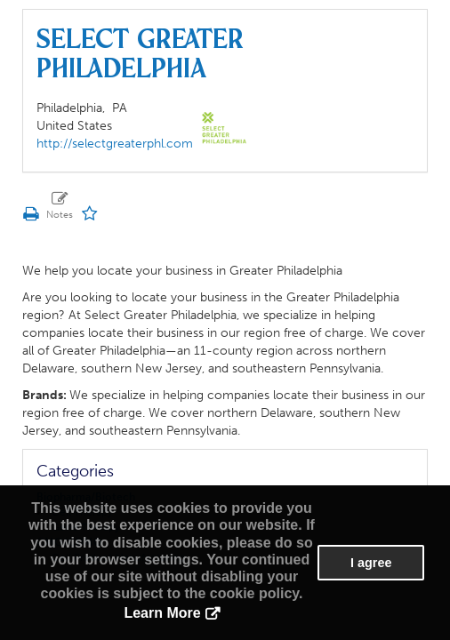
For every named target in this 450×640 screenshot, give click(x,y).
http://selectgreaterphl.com (114, 143)
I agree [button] (370, 563)
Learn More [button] (162, 612)
